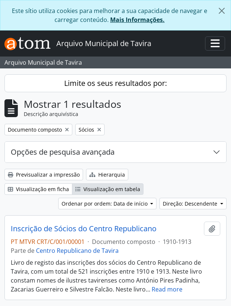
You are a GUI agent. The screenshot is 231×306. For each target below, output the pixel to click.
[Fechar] (222, 10)
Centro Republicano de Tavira (77, 251)
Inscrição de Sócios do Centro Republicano (83, 228)
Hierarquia (107, 174)
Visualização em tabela (107, 189)
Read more (167, 289)
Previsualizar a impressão (44, 174)
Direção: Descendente (191, 203)
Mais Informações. (137, 20)
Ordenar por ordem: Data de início (105, 203)
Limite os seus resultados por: (115, 83)
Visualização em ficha (38, 189)
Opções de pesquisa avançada (63, 152)
